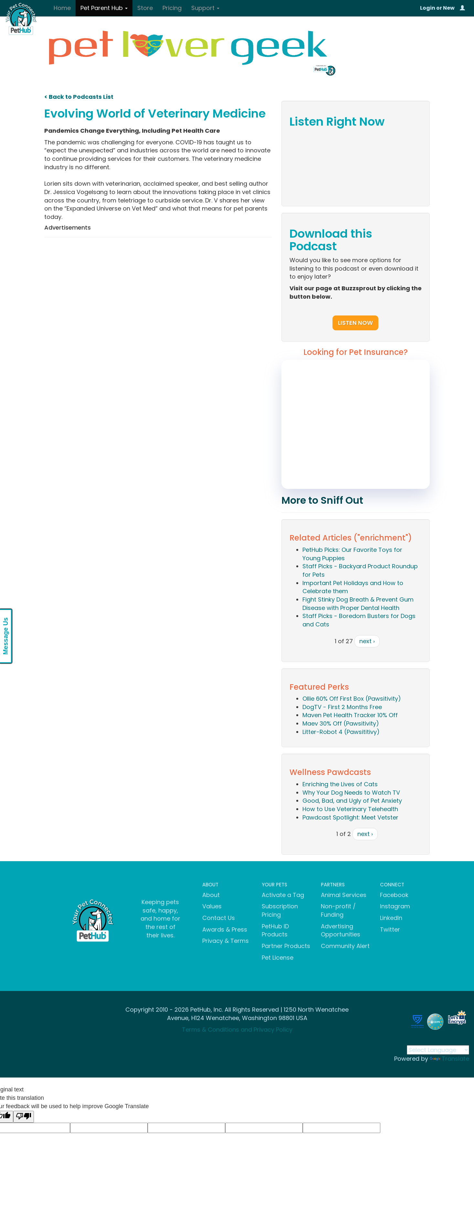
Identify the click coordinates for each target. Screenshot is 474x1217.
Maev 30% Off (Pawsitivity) (340, 723)
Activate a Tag (283, 895)
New (449, 8)
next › (367, 641)
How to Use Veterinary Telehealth (350, 809)
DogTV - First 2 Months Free (342, 707)
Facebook (394, 895)
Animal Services (343, 895)
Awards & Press (224, 929)
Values (212, 906)
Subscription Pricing (280, 910)
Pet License (277, 958)
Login (427, 8)
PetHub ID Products (275, 930)
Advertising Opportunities (340, 930)
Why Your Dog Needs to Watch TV (351, 793)
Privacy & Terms (225, 941)
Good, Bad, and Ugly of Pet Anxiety (352, 801)
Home (62, 8)
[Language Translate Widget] (438, 1050)
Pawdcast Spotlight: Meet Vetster (350, 817)
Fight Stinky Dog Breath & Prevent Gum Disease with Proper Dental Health (358, 603)
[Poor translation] (23, 1117)
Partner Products (286, 946)
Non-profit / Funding (338, 910)
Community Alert (345, 946)
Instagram (395, 906)
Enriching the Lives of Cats (340, 784)
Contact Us (218, 918)
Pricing (172, 8)
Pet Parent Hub (104, 8)
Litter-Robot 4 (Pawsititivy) (341, 732)
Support (205, 8)
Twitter (390, 929)
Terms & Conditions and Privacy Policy (237, 1030)
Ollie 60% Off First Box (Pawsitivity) (351, 699)
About (211, 895)
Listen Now (355, 323)
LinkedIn (391, 918)
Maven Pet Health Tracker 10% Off (350, 715)
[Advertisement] (158, 289)
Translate (449, 1059)
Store (145, 8)
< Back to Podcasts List (78, 97)
